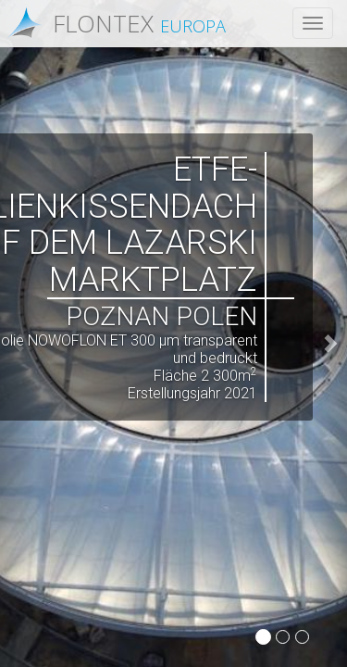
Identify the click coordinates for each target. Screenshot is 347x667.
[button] (330, 333)
